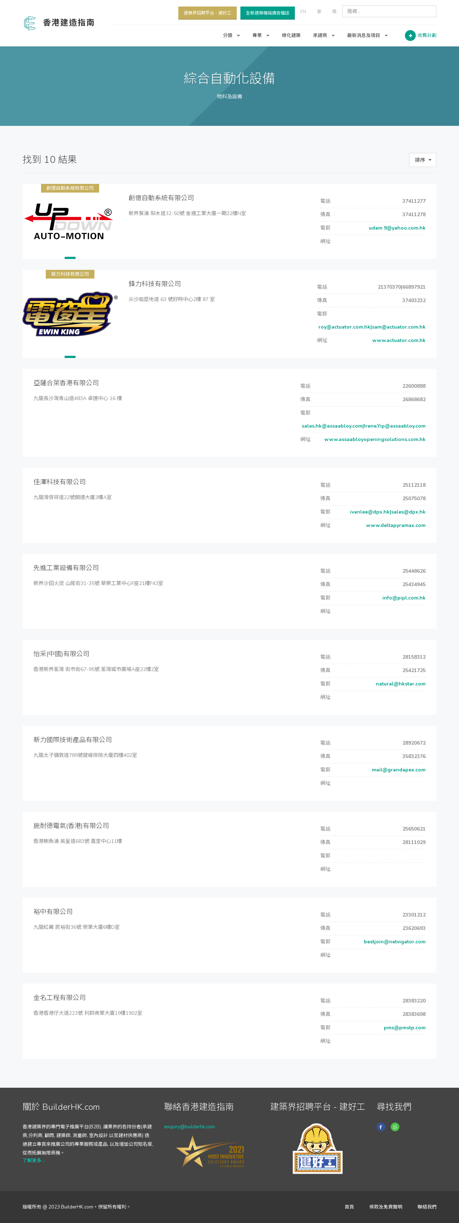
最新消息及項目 (367, 35)
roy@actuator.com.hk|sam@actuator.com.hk (371, 327)
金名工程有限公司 (59, 997)
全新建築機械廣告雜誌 (267, 13)
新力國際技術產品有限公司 (72, 740)
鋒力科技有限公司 (70, 274)
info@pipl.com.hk (403, 597)
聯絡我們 (427, 1207)
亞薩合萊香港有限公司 (66, 383)
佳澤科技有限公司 (59, 482)
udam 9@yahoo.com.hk (396, 228)
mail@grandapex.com (398, 769)
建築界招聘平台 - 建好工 (207, 13)
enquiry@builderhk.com (189, 1127)
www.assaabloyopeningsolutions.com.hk (374, 439)
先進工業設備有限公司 (66, 568)
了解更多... (34, 1160)
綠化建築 (291, 35)
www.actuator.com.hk (398, 340)
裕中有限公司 (53, 911)
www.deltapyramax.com (395, 525)
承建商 (324, 35)
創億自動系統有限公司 (70, 188)
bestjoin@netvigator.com (394, 941)
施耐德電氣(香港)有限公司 (71, 825)
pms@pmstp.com (404, 1027)
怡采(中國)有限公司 (61, 654)
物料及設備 (229, 96)
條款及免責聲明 (385, 1207)
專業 (260, 35)
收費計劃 (427, 35)
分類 (231, 35)
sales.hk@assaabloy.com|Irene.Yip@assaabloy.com (363, 426)
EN (303, 12)
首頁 (349, 1207)
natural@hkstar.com (400, 683)
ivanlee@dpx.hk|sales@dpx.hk (387, 511)
